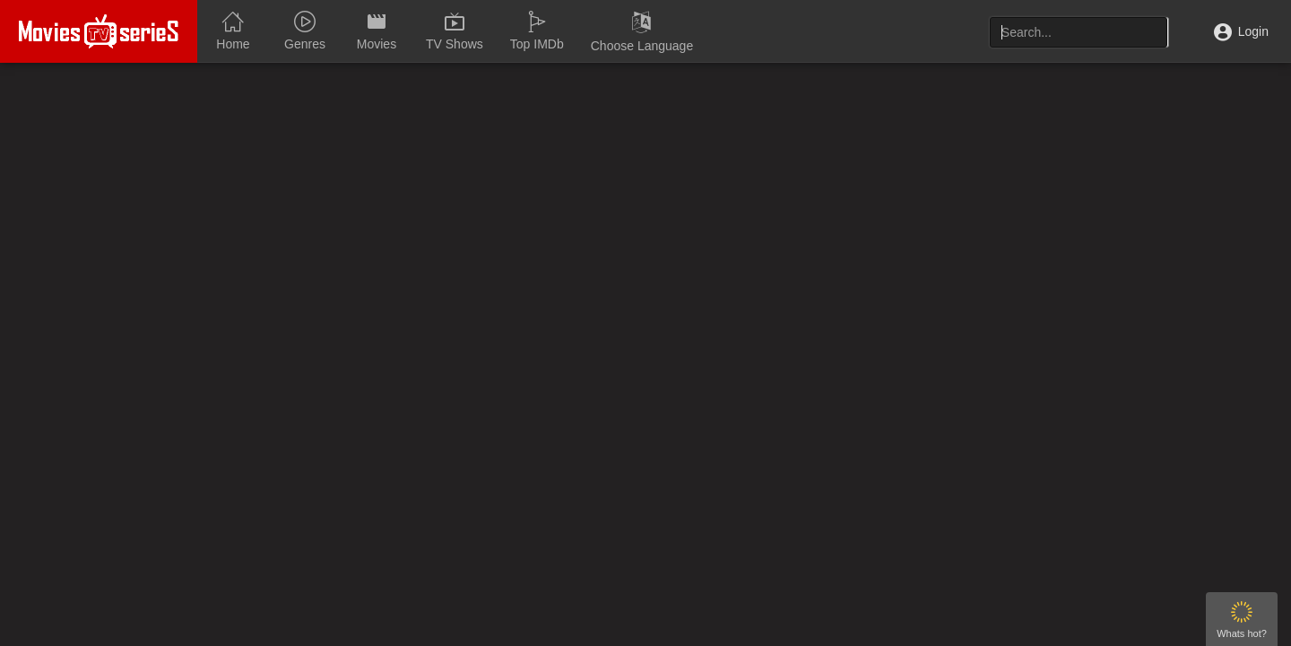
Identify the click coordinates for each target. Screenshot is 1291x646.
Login (1241, 31)
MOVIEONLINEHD (98, 31)
